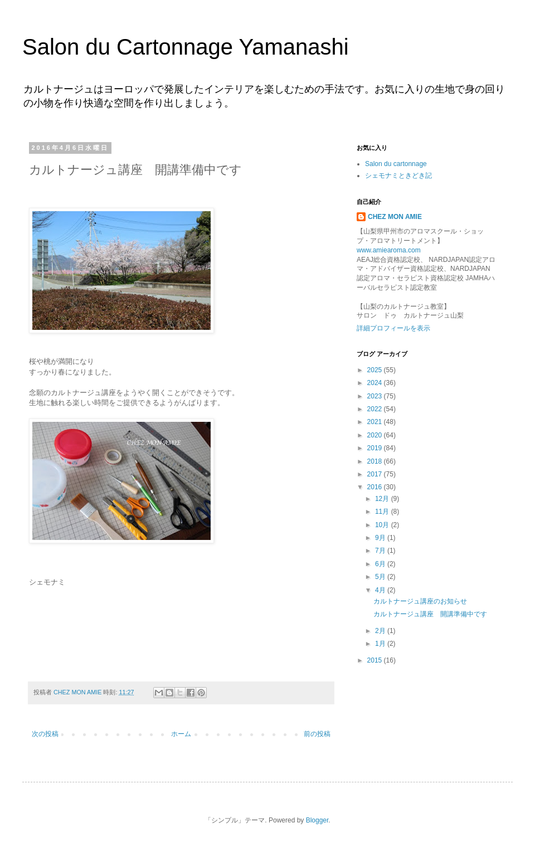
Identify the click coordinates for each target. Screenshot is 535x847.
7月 (381, 550)
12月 (383, 499)
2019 (375, 448)
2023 (375, 396)
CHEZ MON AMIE (395, 217)
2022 (375, 409)
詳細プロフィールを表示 (393, 328)
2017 (375, 474)
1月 (381, 644)
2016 (375, 487)
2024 (375, 383)
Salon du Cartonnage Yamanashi (185, 47)
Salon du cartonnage (396, 164)
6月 (381, 564)
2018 (375, 461)
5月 (381, 577)
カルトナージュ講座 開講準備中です (430, 614)
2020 (375, 435)
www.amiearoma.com (389, 250)
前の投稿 (317, 734)
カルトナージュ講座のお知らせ (420, 601)
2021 (375, 422)
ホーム (181, 734)
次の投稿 (45, 734)
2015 (375, 660)
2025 (375, 370)
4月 (381, 590)
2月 (381, 631)
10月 (383, 525)
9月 (381, 538)
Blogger (317, 820)
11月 (383, 511)
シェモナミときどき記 (398, 175)
